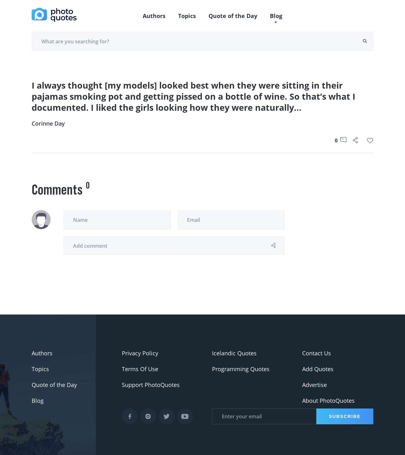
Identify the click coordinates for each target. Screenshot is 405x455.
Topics (187, 16)
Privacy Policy (140, 353)
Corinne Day (48, 123)
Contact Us (316, 353)
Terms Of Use (140, 369)
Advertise (314, 385)
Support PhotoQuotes (151, 385)
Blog (276, 16)
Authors (154, 16)
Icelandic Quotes (234, 353)
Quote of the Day (233, 16)
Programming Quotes (241, 369)
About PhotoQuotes (328, 400)
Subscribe (345, 416)
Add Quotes (317, 369)
